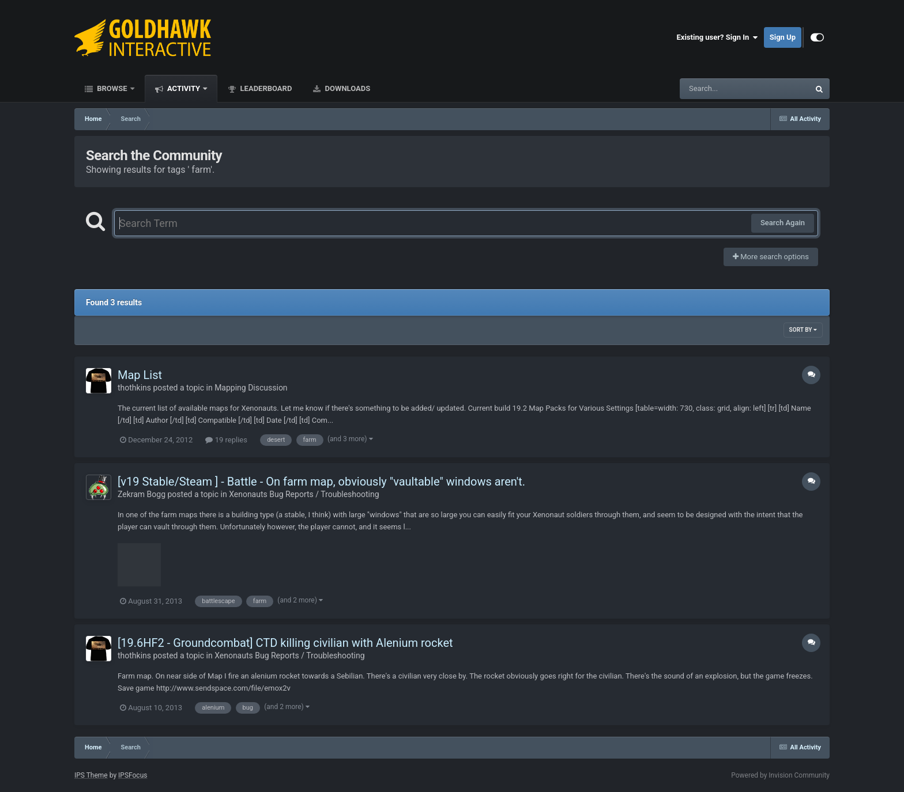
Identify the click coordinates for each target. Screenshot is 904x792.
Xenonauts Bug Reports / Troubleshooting (304, 494)
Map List (140, 375)
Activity (183, 88)
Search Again (782, 222)
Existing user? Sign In (717, 37)
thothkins (134, 387)
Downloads (346, 88)
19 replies (226, 439)
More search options (771, 256)
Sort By (803, 330)
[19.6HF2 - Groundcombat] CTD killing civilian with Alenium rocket (285, 643)
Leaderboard (265, 88)
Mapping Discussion (250, 387)
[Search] (715, 88)
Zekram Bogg (141, 494)
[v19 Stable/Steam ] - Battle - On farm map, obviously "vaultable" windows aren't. (321, 481)
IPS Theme (91, 775)
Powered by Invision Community (780, 775)
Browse (112, 88)
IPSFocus (132, 775)
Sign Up (783, 37)
